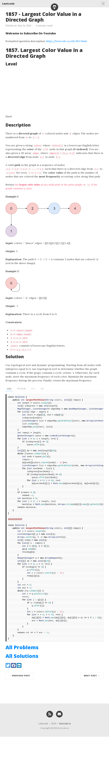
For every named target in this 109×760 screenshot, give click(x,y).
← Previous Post (19, 699)
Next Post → (92, 699)
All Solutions (22, 679)
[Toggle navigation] (103, 3)
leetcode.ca (65, 746)
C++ (33, 388)
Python (21, 388)
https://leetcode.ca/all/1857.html (66, 41)
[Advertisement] (54, 90)
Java (9, 388)
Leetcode (8, 3)
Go (42, 388)
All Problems (22, 670)
